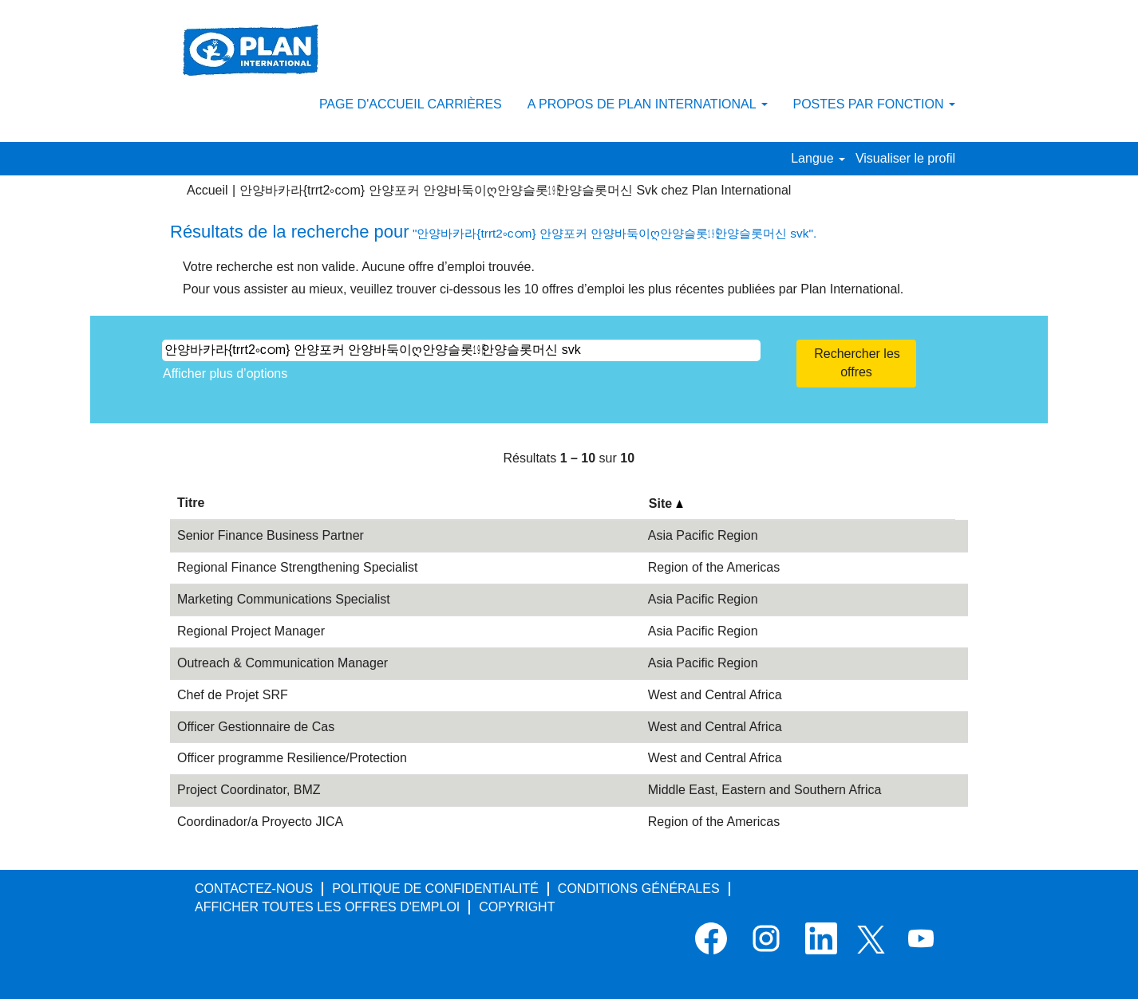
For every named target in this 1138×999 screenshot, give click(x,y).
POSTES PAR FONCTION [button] (874, 104)
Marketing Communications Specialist (283, 599)
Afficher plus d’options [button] (225, 373)
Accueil (207, 190)
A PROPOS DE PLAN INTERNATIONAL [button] (648, 104)
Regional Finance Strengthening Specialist (297, 567)
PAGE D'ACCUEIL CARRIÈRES (410, 104)
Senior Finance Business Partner (270, 535)
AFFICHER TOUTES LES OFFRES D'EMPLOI (327, 907)
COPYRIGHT (517, 907)
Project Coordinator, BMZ (249, 789)
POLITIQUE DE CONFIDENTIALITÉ (435, 888)
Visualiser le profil (905, 158)
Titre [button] (190, 502)
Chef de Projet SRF (232, 695)
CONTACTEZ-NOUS (254, 888)
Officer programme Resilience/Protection (292, 758)
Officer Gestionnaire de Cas (255, 727)
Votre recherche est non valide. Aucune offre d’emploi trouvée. (359, 266)
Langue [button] (818, 158)
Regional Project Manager (251, 631)
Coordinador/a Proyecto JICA (260, 821)
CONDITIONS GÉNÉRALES (639, 888)
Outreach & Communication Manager (282, 663)
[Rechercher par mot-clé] (461, 350)
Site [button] (666, 503)
